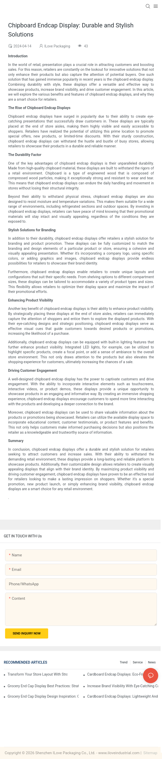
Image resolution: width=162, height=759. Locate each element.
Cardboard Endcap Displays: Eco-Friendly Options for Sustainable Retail (122, 674)
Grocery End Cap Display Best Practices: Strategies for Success (43, 686)
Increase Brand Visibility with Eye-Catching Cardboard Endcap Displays (122, 686)
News (152, 662)
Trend (123, 662)
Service (138, 662)
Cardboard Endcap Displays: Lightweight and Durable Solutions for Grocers (122, 696)
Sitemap (149, 753)
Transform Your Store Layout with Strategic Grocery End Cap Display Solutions (37, 674)
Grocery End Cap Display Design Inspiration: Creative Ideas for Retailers (43, 696)
